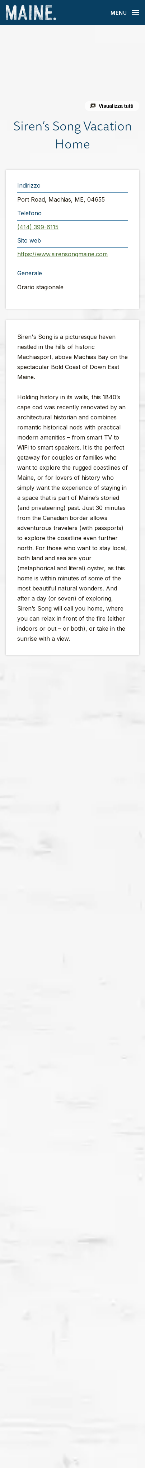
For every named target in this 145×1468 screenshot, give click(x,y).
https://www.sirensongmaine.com (62, 254)
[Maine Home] (31, 12)
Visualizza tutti (116, 106)
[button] (72, 71)
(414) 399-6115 (38, 227)
